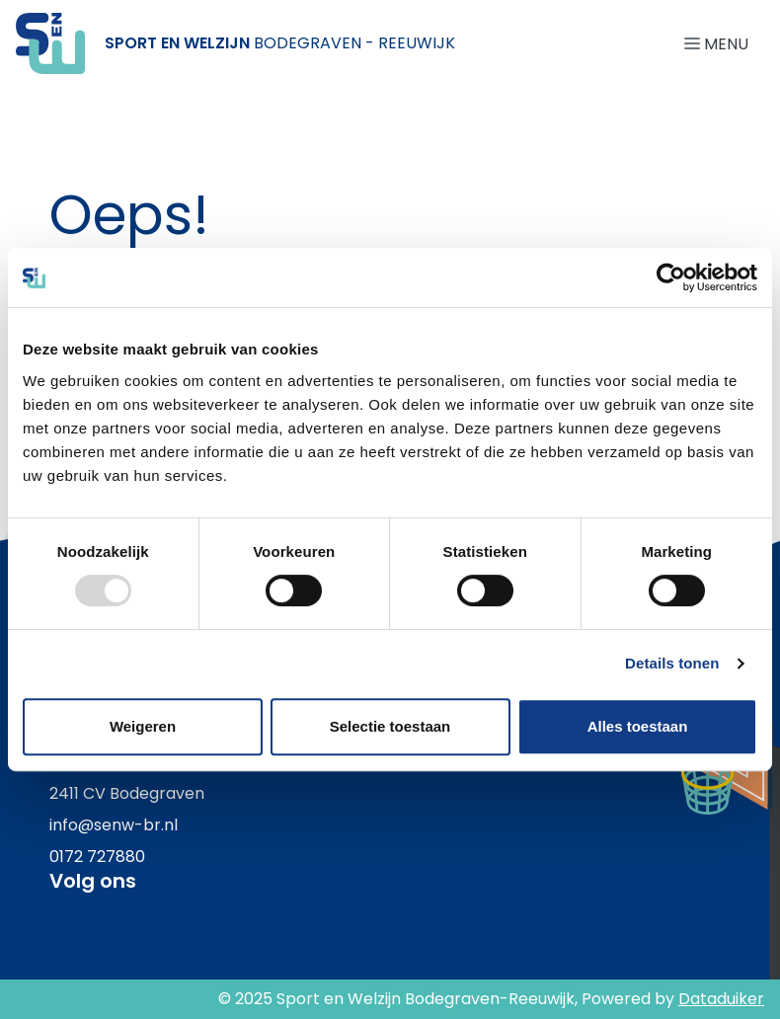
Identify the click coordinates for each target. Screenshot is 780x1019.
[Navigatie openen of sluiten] (720, 43)
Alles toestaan (637, 726)
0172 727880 (97, 856)
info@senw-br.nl (113, 825)
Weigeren (143, 726)
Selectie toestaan (390, 726)
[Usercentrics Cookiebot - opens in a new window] (671, 277)
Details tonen (672, 663)
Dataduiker (721, 998)
